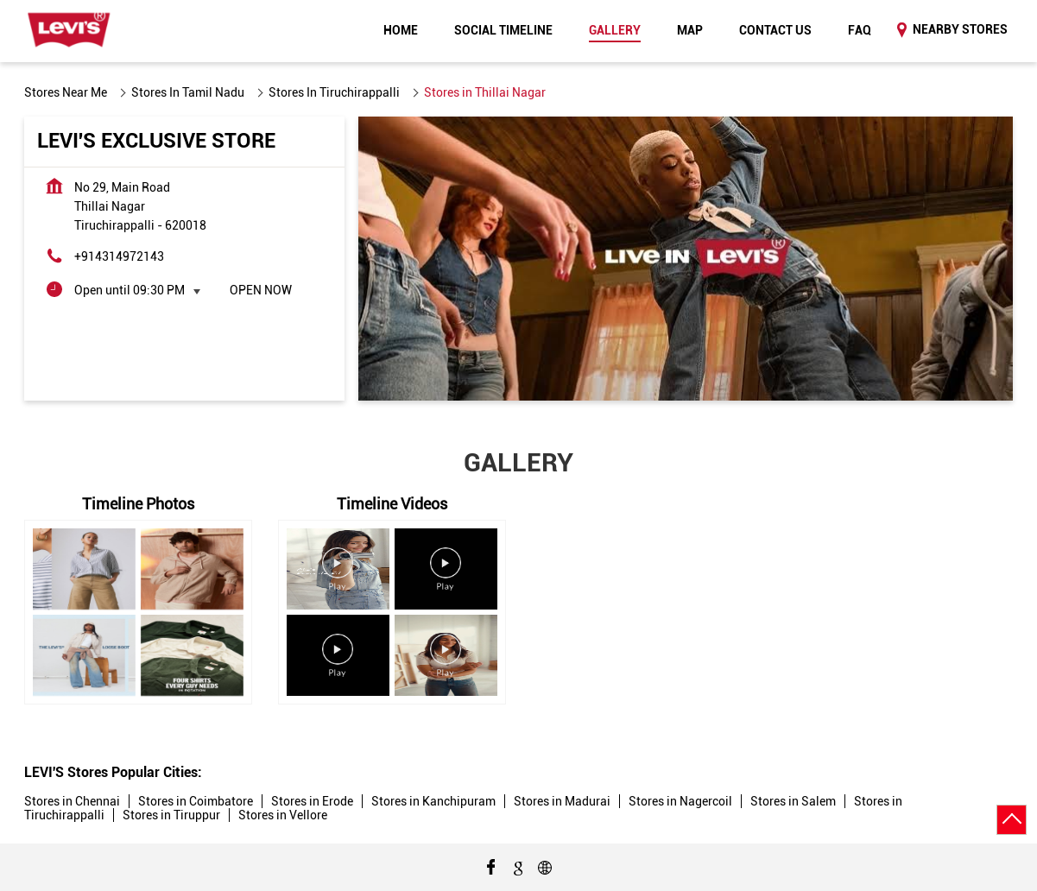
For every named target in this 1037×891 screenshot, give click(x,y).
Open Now (261, 290)
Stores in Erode (312, 801)
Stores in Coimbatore (195, 801)
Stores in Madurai (562, 801)
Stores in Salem (793, 801)
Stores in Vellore (282, 815)
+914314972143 (119, 256)
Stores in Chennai (72, 801)
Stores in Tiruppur (171, 815)
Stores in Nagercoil (680, 801)
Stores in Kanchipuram (433, 801)
